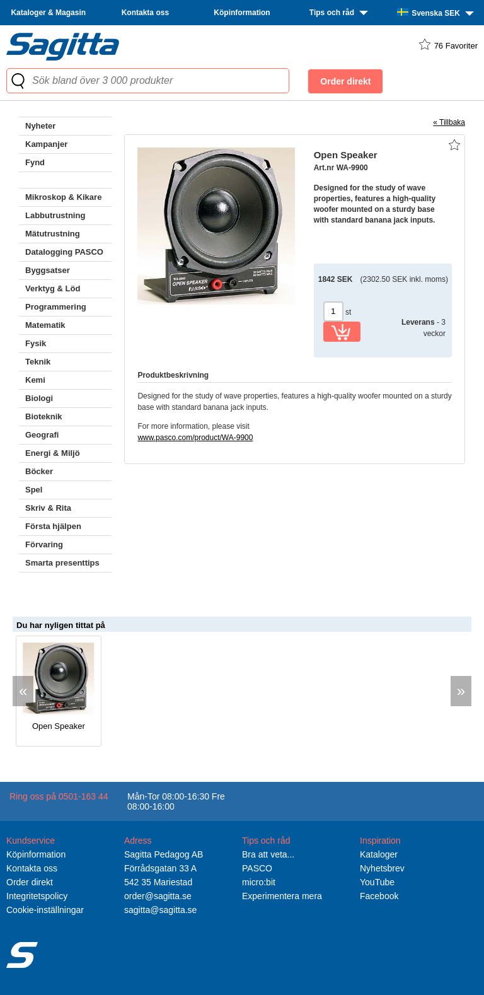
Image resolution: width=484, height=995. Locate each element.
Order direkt (29, 882)
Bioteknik (43, 416)
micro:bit (258, 882)
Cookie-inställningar (45, 910)
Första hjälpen (53, 526)
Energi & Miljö (52, 453)
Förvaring (44, 544)
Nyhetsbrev (382, 868)
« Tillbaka (449, 122)
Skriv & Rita (48, 508)
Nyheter (40, 126)
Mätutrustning (52, 233)
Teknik (37, 361)
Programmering (55, 306)
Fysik (35, 343)
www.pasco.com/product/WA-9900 (195, 437)
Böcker (39, 471)
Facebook (379, 896)
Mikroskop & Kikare (63, 197)
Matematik (45, 325)
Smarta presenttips (62, 562)
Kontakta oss (145, 12)
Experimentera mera (282, 896)
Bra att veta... (268, 854)
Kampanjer (46, 144)
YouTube (377, 882)
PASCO (257, 868)
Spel (33, 489)
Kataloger (379, 854)
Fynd (35, 162)
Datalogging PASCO (64, 252)
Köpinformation (242, 12)
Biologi (39, 398)
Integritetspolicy (36, 896)
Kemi (35, 380)
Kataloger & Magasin (48, 12)
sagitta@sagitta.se (160, 910)
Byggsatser (47, 270)
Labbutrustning (55, 215)
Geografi (42, 434)
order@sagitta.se (158, 896)
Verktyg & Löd (52, 288)
